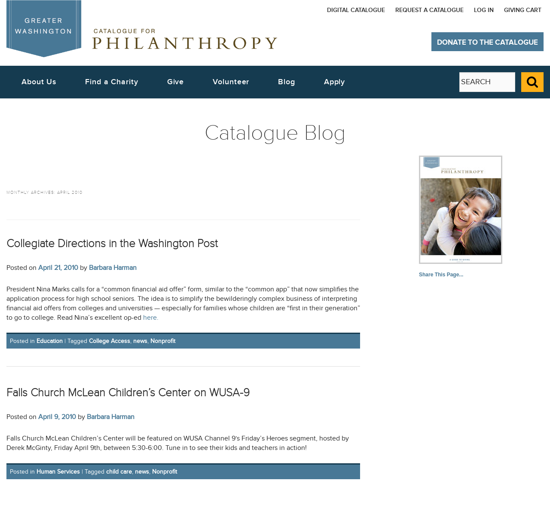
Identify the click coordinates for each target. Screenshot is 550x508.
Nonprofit (162, 341)
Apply (334, 81)
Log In (484, 10)
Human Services (58, 471)
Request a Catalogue (429, 10)
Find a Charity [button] (111, 81)
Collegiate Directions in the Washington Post (112, 243)
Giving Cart (522, 10)
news (140, 341)
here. (151, 318)
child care (119, 471)
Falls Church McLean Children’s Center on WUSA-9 (128, 392)
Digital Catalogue (356, 10)
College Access (109, 341)
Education (50, 341)
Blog (286, 81)
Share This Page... (441, 275)
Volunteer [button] (231, 81)
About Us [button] (38, 81)
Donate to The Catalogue (487, 42)
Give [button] (175, 81)
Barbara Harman (113, 267)
